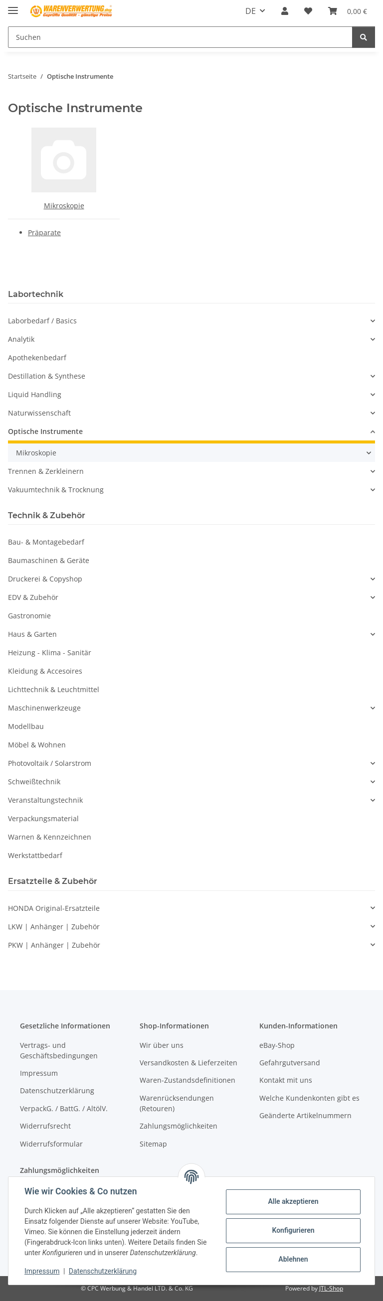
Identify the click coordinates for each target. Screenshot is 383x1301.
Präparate (44, 232)
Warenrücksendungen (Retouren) (177, 1103)
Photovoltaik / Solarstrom (49, 763)
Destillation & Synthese (46, 376)
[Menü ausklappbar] (13, 6)
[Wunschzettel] (308, 11)
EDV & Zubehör (33, 597)
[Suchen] (180, 37)
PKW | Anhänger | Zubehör (54, 945)
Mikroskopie (64, 205)
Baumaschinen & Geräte (48, 560)
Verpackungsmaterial (43, 818)
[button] (284, 11)
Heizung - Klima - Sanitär (49, 652)
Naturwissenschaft (39, 413)
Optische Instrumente (45, 431)
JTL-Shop (331, 1288)
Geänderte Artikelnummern (305, 1115)
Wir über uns (162, 1045)
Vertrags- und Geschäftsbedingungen (59, 1050)
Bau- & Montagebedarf (46, 542)
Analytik (21, 339)
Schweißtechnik (34, 781)
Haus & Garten (32, 634)
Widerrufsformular (51, 1144)
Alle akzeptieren (293, 1201)
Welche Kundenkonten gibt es (309, 1098)
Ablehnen (293, 1259)
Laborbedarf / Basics (42, 320)
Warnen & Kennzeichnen (49, 837)
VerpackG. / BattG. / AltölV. (64, 1108)
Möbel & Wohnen (37, 744)
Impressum (41, 1271)
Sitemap (153, 1144)
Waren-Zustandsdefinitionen (187, 1080)
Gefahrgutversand (289, 1062)
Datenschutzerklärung (103, 1271)
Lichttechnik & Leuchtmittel (53, 689)
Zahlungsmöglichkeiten (178, 1126)
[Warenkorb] (347, 11)
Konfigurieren (293, 1230)
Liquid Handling (34, 394)
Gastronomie (29, 615)
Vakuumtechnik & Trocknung (56, 489)
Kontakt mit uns (285, 1080)
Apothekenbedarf (37, 357)
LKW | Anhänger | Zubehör (54, 926)
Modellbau (26, 726)
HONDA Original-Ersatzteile (54, 908)
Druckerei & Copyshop (45, 578)
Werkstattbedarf (35, 855)
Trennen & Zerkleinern (46, 471)
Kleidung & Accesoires (45, 671)
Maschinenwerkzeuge (44, 708)
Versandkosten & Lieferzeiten (188, 1062)
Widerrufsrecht (45, 1126)
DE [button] (250, 10)
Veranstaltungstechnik (45, 800)
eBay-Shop (277, 1045)
